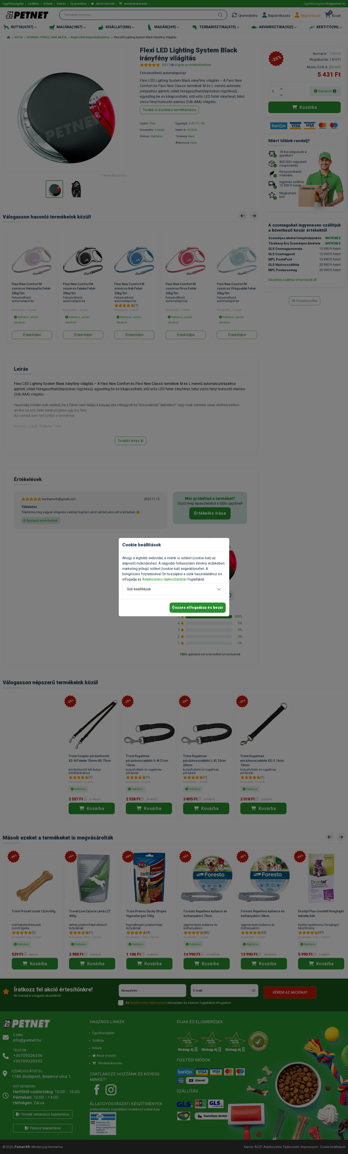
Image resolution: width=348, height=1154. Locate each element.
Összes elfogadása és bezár (197, 607)
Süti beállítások (139, 589)
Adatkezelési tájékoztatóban (164, 579)
